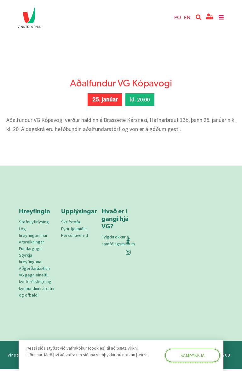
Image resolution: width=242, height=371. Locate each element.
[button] (198, 17)
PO (177, 17)
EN (187, 17)
